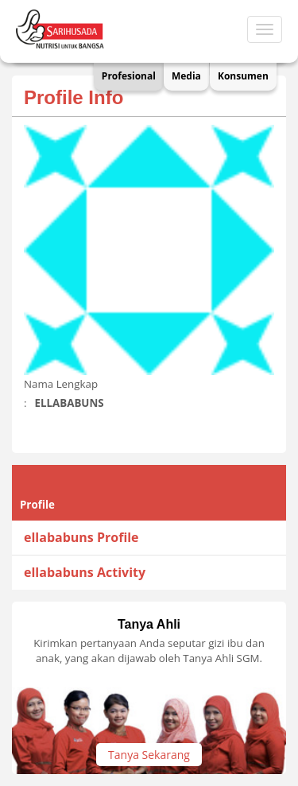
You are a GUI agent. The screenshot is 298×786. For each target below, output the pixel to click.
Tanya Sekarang (149, 754)
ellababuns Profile (81, 537)
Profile (37, 505)
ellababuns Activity (84, 572)
